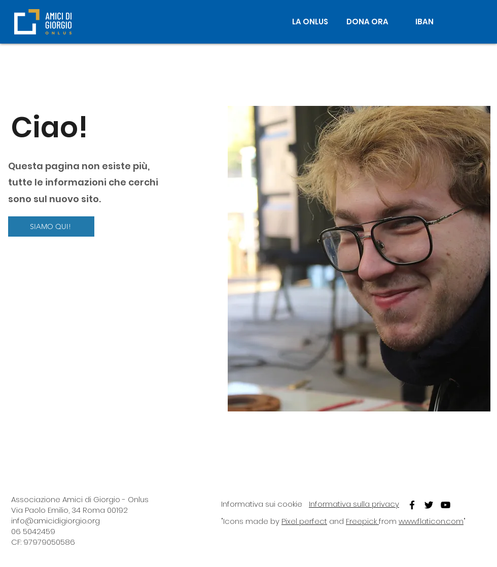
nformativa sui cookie (262, 504)
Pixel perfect (304, 521)
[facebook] (412, 505)
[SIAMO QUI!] (51, 226)
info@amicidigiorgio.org (55, 520)
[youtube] (445, 505)
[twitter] (429, 505)
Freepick (362, 521)
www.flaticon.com (431, 521)
